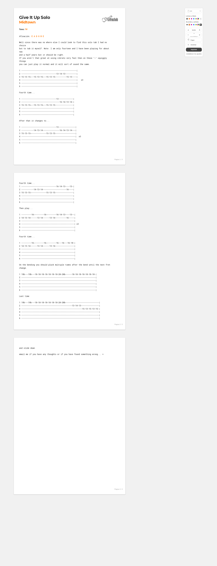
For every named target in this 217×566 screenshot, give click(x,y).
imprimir (194, 49)
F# (26, 29)
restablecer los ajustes (194, 54)
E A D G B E (37, 36)
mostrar (193, 45)
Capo (193, 40)
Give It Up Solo (34, 17)
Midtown (27, 22)
